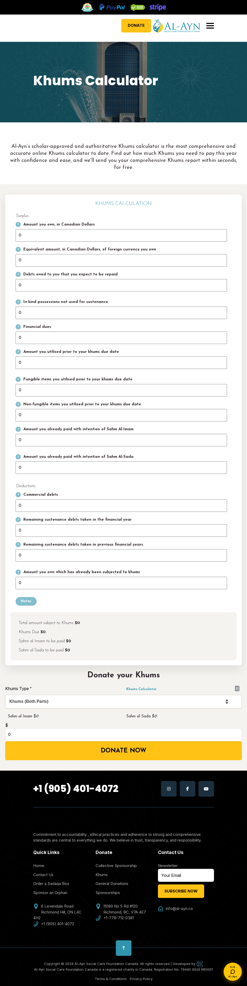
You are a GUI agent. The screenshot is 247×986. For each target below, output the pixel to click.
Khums (102, 874)
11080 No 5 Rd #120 (117, 906)
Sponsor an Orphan (50, 892)
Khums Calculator (182, 688)
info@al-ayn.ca (175, 909)
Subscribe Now (181, 891)
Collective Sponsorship (116, 865)
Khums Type (18, 688)
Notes (26, 601)
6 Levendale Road (53, 906)
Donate (136, 25)
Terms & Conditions (111, 979)
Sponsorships (108, 892)
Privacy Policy (141, 979)
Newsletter (168, 865)
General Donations (112, 883)
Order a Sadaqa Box (51, 883)
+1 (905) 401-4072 (75, 788)
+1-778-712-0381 (115, 918)
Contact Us (43, 874)
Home (38, 865)
